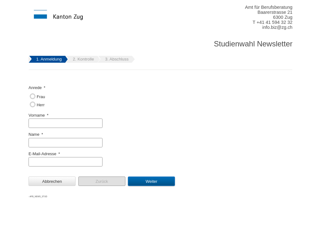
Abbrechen (52, 181)
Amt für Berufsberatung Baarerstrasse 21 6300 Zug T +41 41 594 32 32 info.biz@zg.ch (268, 17)
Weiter (151, 181)
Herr (41, 105)
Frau (41, 96)
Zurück (102, 181)
